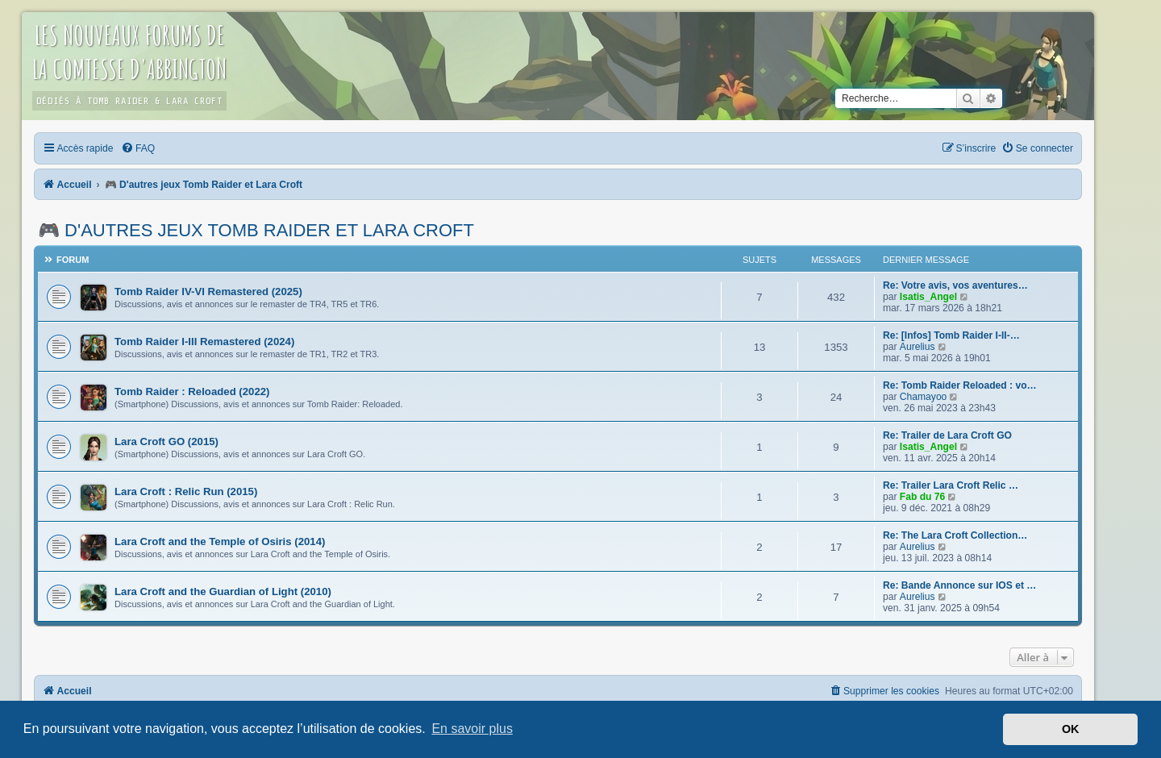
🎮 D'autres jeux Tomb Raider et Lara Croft (256, 230)
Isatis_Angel (928, 296)
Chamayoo (923, 396)
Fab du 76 (922, 496)
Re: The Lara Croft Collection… (955, 535)
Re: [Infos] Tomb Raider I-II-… (951, 335)
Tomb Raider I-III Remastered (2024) (204, 341)
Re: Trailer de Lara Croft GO (947, 435)
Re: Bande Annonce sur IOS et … (959, 585)
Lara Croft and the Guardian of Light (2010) (222, 591)
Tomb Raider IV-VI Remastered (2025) (208, 291)
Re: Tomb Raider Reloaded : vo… (960, 385)
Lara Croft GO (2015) (166, 441)
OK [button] (1071, 729)
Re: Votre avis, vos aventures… (955, 285)
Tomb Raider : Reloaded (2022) (191, 391)
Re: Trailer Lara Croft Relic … (950, 485)
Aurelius (917, 346)
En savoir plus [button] (472, 728)
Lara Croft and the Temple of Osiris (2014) (219, 541)
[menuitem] (138, 148)
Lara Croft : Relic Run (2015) (185, 491)
